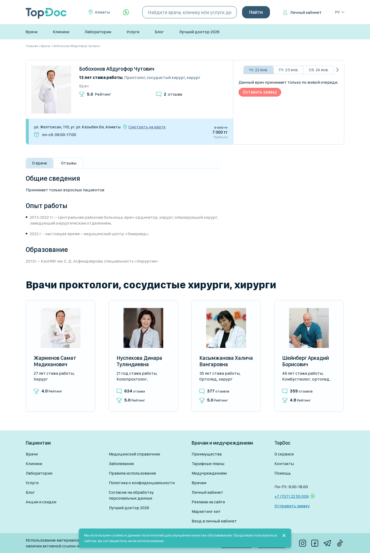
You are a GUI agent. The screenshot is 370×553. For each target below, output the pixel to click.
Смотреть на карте (147, 127)
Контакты (284, 463)
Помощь (282, 473)
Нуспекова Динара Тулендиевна (139, 361)
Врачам (199, 482)
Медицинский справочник (134, 454)
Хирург (193, 77)
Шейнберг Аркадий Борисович (305, 361)
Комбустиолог (296, 379)
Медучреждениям (209, 473)
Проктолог (134, 77)
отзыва (173, 94)
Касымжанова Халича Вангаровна (226, 361)
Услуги (133, 31)
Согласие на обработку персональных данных (131, 495)
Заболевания (121, 463)
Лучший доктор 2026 (199, 31)
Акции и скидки (41, 501)
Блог (159, 31)
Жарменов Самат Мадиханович (55, 361)
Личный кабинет (306, 12)
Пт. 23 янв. (288, 69)
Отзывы (68, 163)
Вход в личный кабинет (214, 521)
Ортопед (208, 379)
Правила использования (132, 473)
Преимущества (207, 454)
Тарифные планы (208, 463)
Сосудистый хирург (166, 77)
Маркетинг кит (206, 511)
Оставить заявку (260, 92)
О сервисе (284, 454)
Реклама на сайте (208, 501)
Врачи (31, 31)
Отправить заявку (292, 505)
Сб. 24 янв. (319, 69)
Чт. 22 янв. (258, 69)
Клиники (61, 31)
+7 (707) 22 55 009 (291, 496)
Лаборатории (98, 31)
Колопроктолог (132, 379)
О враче (39, 163)
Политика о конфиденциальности (142, 482)
